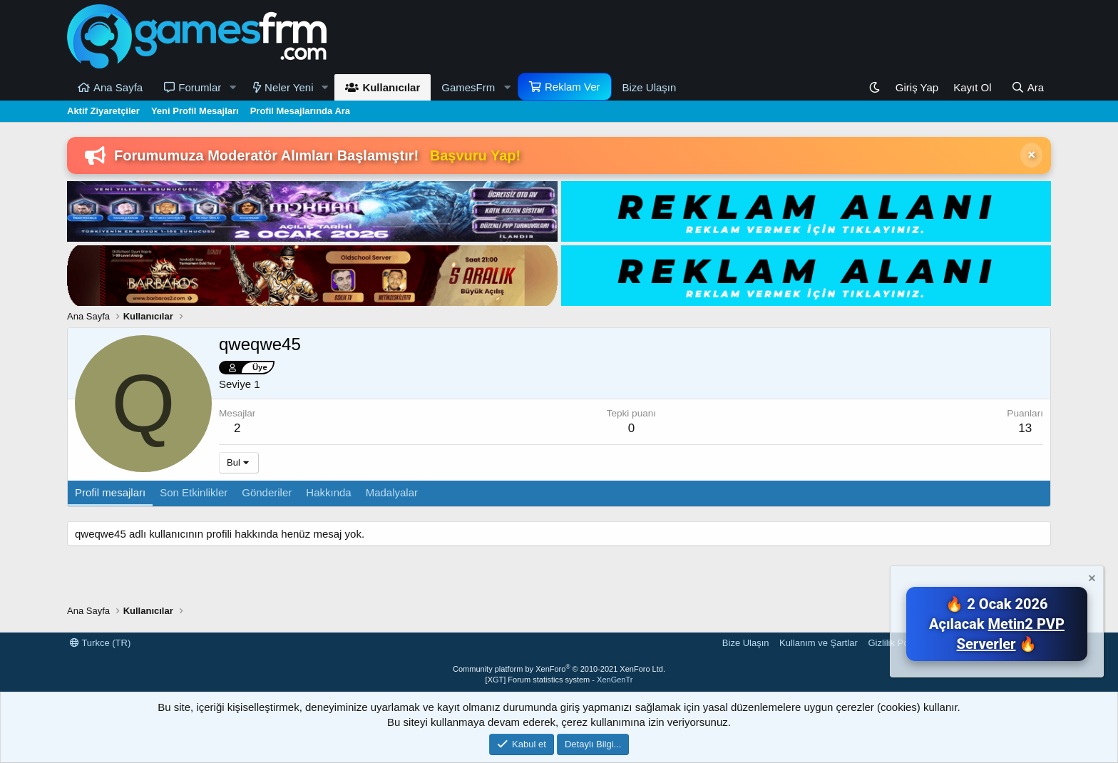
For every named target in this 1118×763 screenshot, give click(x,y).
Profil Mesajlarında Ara (300, 111)
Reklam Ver (572, 87)
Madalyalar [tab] (392, 492)
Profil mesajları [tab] (110, 492)
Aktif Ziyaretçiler (103, 111)
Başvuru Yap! (475, 155)
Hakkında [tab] (328, 492)
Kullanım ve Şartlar (818, 642)
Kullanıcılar (391, 87)
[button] (232, 87)
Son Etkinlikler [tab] (193, 492)
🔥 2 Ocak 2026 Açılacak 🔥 (997, 623)
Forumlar (199, 87)
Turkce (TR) (100, 642)
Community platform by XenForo (559, 669)
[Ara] (1027, 87)
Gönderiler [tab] (267, 492)
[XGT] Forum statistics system (559, 679)
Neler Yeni (289, 87)
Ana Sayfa (118, 87)
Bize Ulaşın (649, 87)
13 (1025, 428)
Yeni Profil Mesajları (195, 111)
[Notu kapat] (1091, 580)
